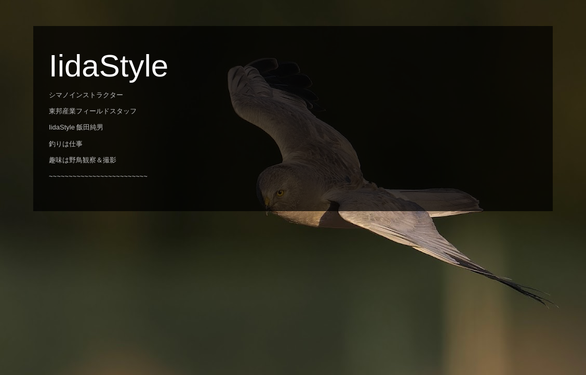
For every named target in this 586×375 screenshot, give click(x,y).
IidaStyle (108, 65)
